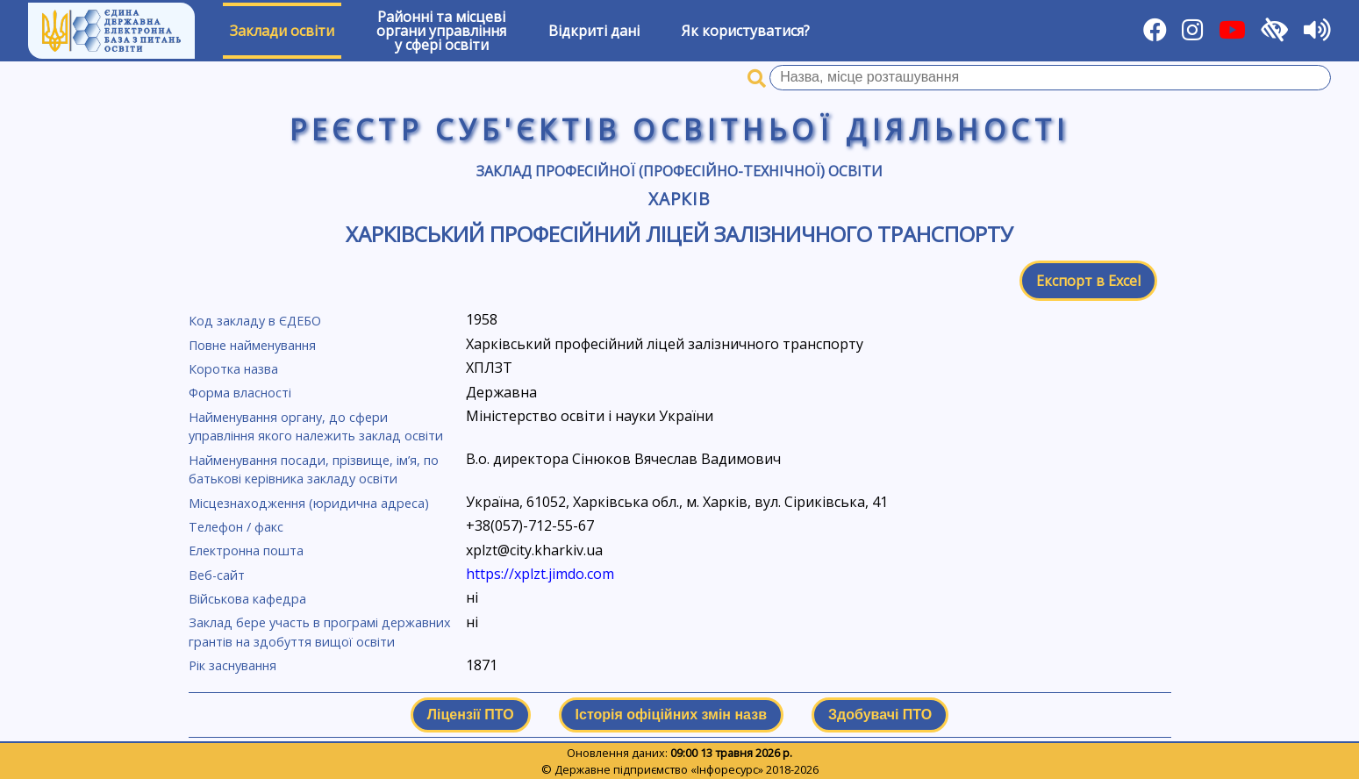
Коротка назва (233, 369)
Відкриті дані (594, 30)
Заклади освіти (282, 30)
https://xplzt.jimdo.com (540, 573)
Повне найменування (252, 345)
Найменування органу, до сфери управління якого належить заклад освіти (316, 427)
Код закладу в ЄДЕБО (255, 320)
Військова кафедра (247, 598)
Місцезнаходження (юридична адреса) (309, 503)
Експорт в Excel (1088, 280)
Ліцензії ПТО (470, 714)
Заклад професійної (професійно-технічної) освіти (679, 171)
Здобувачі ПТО (880, 714)
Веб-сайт (217, 575)
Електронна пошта (246, 550)
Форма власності (240, 392)
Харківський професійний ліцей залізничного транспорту (679, 233)
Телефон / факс (236, 526)
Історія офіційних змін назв (671, 714)
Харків (680, 199)
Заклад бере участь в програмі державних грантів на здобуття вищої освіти (320, 632)
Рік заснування (232, 665)
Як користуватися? (746, 30)
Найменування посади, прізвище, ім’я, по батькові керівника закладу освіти (314, 470)
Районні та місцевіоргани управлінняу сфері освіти (441, 30)
